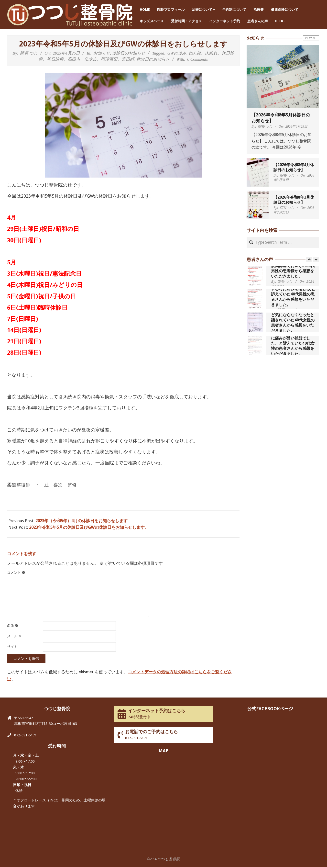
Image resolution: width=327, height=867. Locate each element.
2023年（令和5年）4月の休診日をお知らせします (81, 520)
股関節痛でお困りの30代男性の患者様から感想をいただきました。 (293, 271)
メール (14, 636)
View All (311, 38)
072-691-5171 (25, 735)
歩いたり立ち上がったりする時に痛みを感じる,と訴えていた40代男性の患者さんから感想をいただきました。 (293, 294)
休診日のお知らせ (128, 53)
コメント (16, 572)
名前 (12, 626)
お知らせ (101, 53)
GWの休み (176, 53)
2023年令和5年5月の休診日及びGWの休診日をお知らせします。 (89, 527)
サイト (12, 647)
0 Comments (197, 59)
